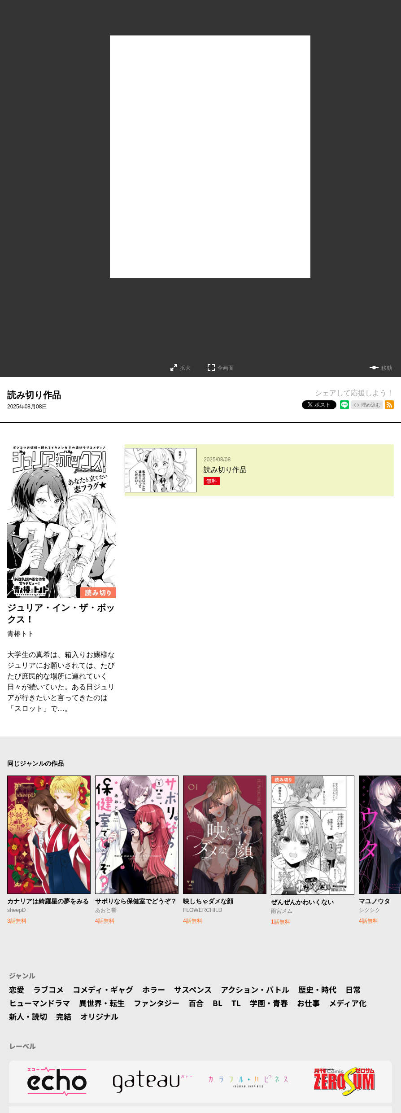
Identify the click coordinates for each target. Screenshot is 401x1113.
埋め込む (371, 405)
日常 (370, 989)
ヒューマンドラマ (41, 1003)
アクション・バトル (267, 989)
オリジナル (103, 1016)
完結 (66, 1016)
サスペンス (202, 989)
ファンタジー (164, 1003)
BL (227, 1003)
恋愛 (17, 989)
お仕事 (321, 1003)
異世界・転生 (107, 1003)
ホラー (160, 989)
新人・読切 (29, 1016)
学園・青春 (280, 1003)
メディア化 (362, 1003)
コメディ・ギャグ (107, 989)
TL (246, 1003)
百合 (205, 1003)
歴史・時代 (332, 989)
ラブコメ (50, 989)
